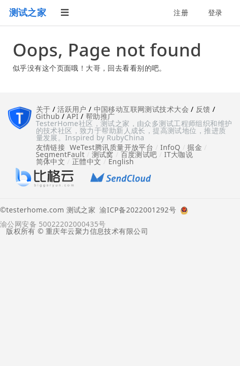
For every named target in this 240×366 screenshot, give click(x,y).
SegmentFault (60, 154)
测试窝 (103, 154)
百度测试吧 (139, 154)
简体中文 (50, 161)
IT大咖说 (178, 154)
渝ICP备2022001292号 (135, 210)
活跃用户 (72, 109)
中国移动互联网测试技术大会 (141, 109)
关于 (43, 109)
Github (48, 116)
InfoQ (170, 147)
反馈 (203, 109)
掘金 (194, 147)
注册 (181, 12)
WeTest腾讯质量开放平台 (111, 147)
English (121, 161)
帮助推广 (100, 116)
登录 (215, 12)
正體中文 (86, 161)
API (73, 116)
